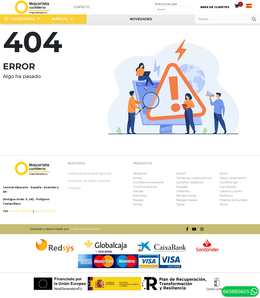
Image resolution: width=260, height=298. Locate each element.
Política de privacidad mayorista (89, 173)
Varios (224, 204)
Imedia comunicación (85, 229)
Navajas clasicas (187, 200)
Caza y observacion (233, 178)
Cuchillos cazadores (189, 182)
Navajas (138, 200)
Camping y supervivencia (193, 178)
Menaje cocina (186, 195)
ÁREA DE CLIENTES (214, 7)
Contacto (82, 7)
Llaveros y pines (231, 191)
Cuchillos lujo (229, 182)
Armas (137, 178)
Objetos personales (233, 200)
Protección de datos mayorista (89, 181)
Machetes (140, 195)
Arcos (223, 173)
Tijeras (180, 204)
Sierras (137, 204)
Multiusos (226, 195)
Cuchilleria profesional (148, 182)
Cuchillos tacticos (145, 187)
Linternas (182, 191)
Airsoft (180, 173)
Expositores (228, 187)
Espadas (182, 187)
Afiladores (140, 173)
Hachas (138, 191)
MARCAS (60, 19)
